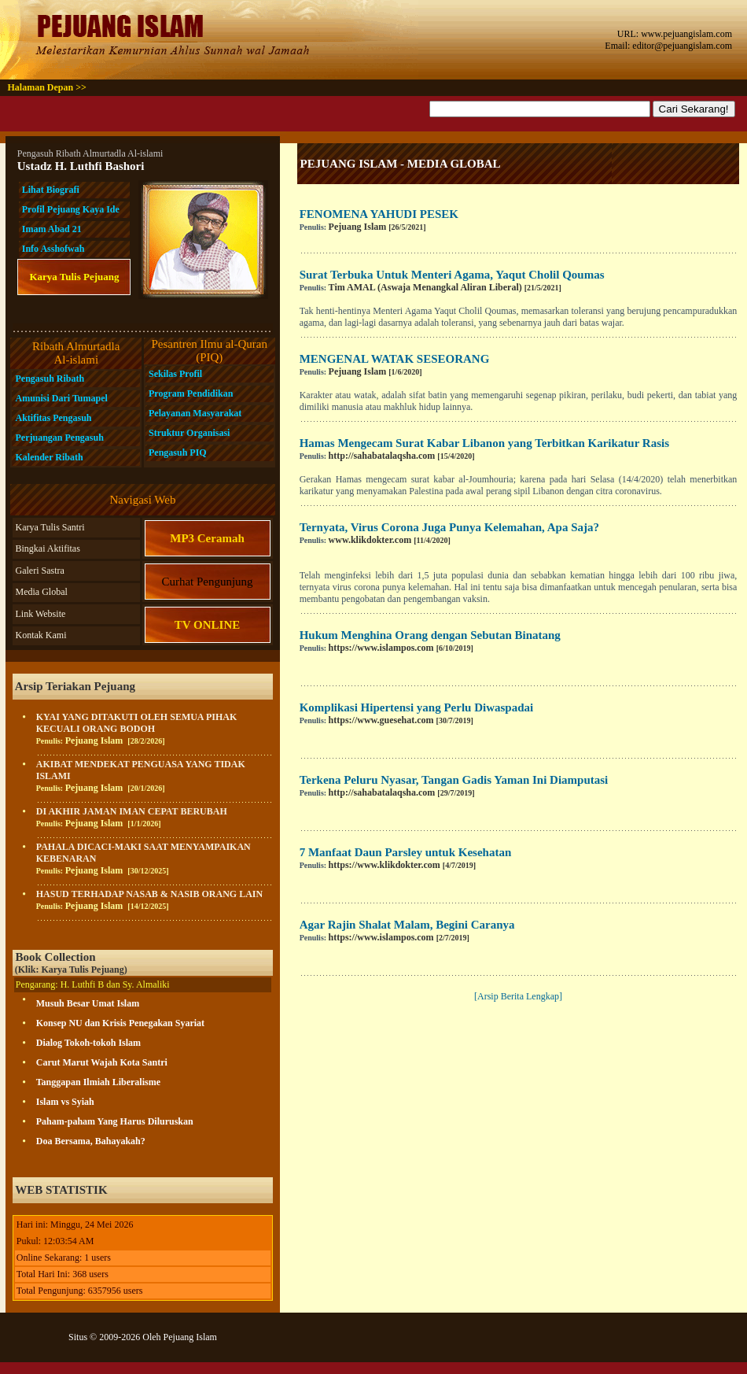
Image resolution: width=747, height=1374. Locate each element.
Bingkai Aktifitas (47, 548)
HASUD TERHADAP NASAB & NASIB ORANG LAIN (149, 893)
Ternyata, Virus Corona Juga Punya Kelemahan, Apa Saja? (449, 527)
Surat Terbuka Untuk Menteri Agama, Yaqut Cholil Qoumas (452, 274)
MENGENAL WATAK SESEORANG (395, 359)
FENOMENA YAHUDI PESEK (379, 214)
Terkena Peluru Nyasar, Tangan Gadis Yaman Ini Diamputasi (454, 780)
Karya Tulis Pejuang (74, 277)
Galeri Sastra (39, 570)
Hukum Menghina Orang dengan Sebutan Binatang (430, 635)
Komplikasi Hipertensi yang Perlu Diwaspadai (417, 707)
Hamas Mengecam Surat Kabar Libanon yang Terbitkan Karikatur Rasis (484, 443)
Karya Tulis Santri (49, 527)
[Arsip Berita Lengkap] (518, 996)
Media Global (41, 591)
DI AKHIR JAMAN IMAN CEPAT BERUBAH (131, 811)
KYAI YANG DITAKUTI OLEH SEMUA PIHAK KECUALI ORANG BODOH (136, 722)
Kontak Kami (40, 635)
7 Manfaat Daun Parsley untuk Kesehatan (406, 852)
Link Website (40, 613)
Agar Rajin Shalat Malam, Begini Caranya (407, 924)
